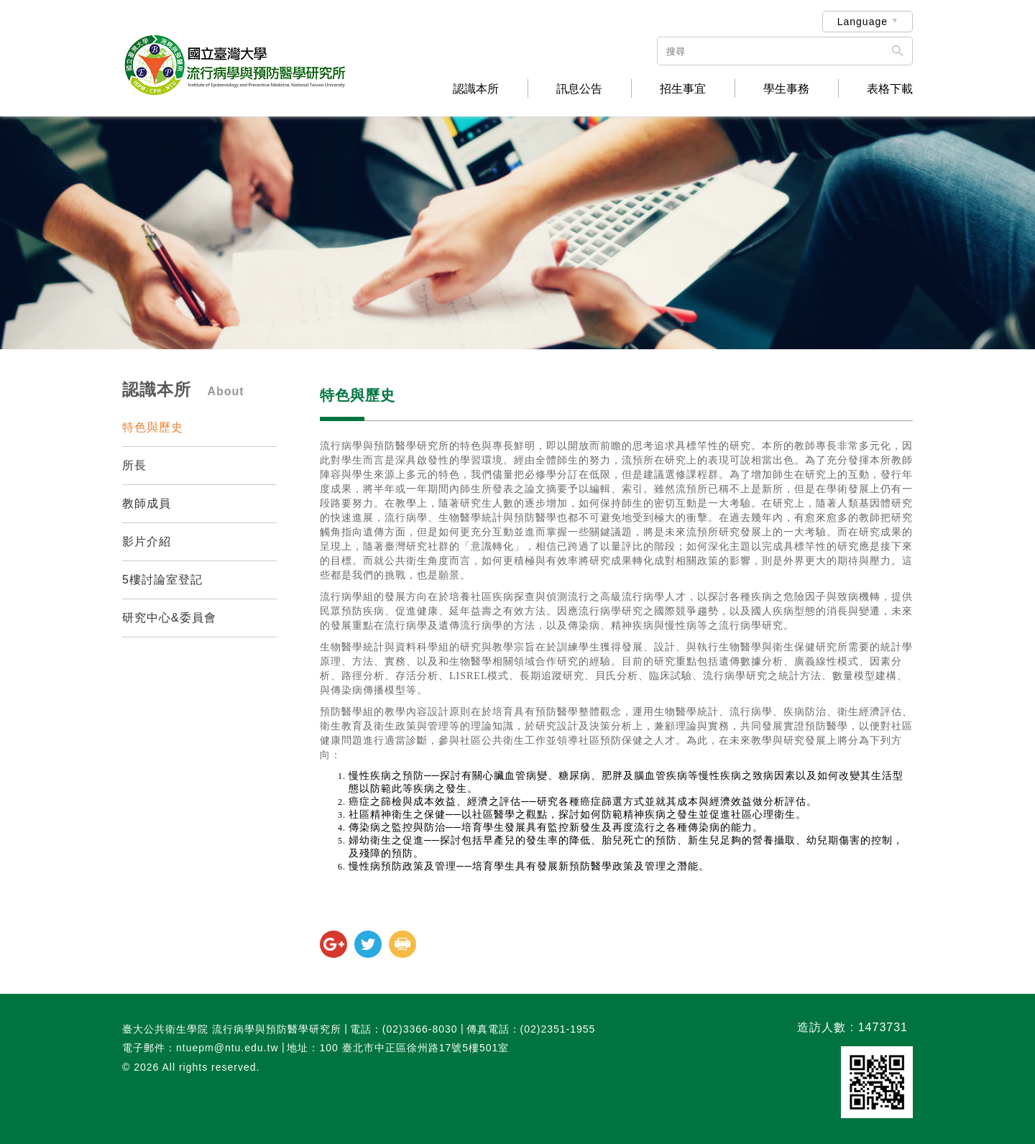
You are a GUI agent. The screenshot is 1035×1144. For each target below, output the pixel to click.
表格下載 (890, 89)
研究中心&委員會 (169, 618)
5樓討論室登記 (162, 579)
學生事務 (786, 89)
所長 (134, 465)
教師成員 (146, 503)
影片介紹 (146, 541)
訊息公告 (579, 89)
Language (862, 21)
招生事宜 (683, 89)
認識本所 (476, 89)
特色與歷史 (152, 427)
